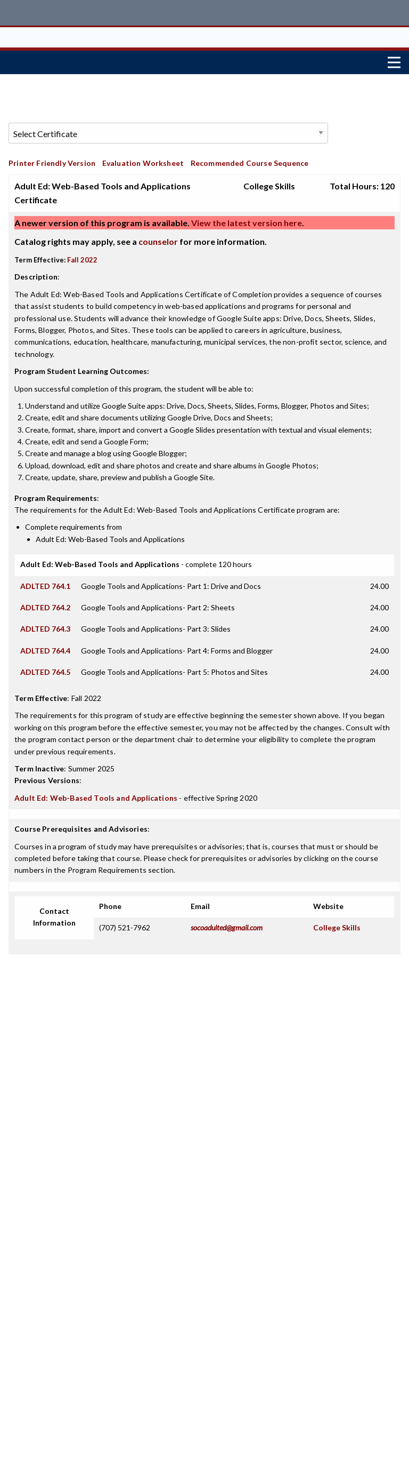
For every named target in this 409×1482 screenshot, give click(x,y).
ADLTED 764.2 (45, 603)
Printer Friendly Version (52, 158)
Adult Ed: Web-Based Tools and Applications (95, 793)
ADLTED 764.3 (45, 625)
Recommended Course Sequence (250, 158)
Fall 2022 (82, 256)
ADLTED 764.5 (45, 668)
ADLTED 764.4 (45, 646)
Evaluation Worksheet (143, 158)
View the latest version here (246, 219)
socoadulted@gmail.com (227, 923)
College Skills (337, 923)
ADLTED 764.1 (45, 581)
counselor (158, 238)
